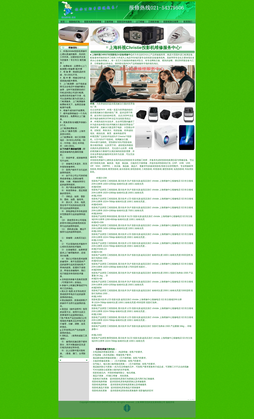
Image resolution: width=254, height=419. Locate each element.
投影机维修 (101, 349)
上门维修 (140, 21)
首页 (63, 21)
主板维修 (109, 21)
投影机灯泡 (74, 21)
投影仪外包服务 (124, 21)
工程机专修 (153, 21)
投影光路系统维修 (92, 21)
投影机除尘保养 (171, 21)
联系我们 (188, 21)
